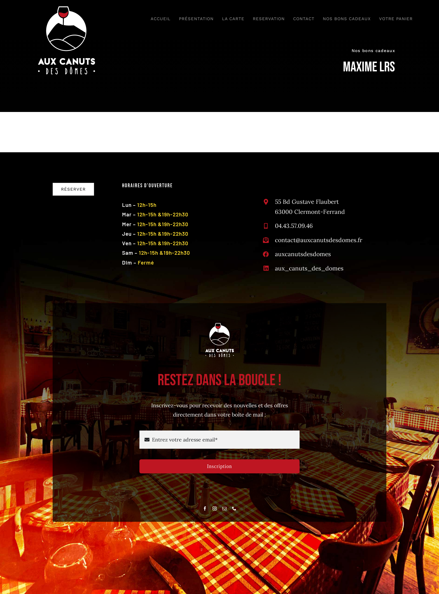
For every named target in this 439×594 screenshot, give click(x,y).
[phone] (234, 508)
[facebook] (205, 508)
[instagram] (215, 508)
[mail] (224, 508)
